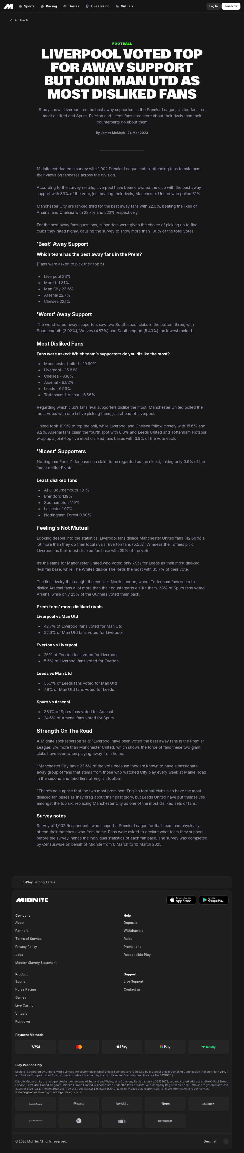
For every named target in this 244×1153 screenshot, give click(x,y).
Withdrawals (133, 931)
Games (20, 997)
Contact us (132, 989)
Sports (20, 981)
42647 (222, 1071)
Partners (21, 931)
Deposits (131, 922)
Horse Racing (25, 989)
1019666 (166, 1075)
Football (122, 43)
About (19, 922)
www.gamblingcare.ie (67, 1092)
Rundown (22, 1021)
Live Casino (24, 1005)
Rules (128, 939)
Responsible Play (137, 955)
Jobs (19, 955)
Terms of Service (28, 939)
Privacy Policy (26, 947)
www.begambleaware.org (32, 1092)
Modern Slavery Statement (36, 963)
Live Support (133, 981)
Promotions (132, 947)
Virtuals (21, 1013)
